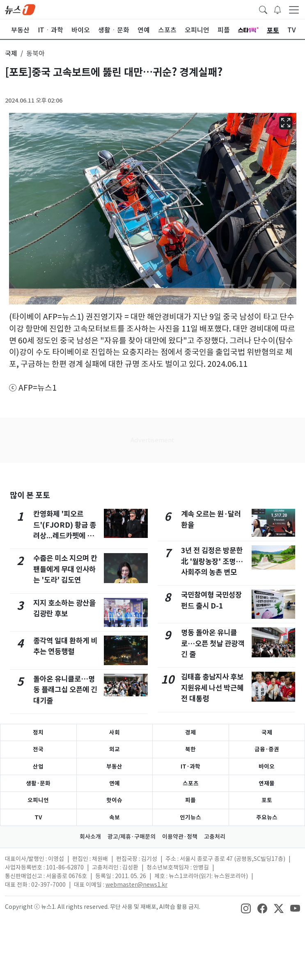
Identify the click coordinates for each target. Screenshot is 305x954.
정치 (38, 732)
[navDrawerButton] (294, 9)
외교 (114, 749)
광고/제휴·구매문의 (132, 836)
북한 (190, 749)
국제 (266, 732)
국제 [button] (11, 53)
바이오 (267, 766)
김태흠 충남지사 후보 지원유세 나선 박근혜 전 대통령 (212, 687)
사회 (114, 732)
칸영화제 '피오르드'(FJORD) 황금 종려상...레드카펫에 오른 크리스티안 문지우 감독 (66, 535)
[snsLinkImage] (246, 908)
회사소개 (90, 836)
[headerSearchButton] (263, 9)
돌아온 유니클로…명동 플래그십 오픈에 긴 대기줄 (65, 689)
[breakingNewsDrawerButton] (277, 9)
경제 (190, 732)
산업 (38, 766)
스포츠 (191, 783)
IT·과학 (190, 766)
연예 (114, 783)
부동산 (114, 766)
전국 (38, 749)
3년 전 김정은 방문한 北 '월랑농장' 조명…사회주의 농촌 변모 (212, 561)
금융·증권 (267, 749)
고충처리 (214, 836)
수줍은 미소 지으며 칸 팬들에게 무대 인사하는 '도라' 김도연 (65, 569)
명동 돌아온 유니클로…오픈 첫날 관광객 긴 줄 (212, 643)
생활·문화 (38, 783)
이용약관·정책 (179, 836)
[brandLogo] (20, 9)
